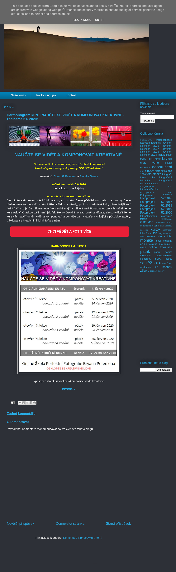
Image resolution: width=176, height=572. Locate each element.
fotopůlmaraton (148, 216)
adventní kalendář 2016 (156, 144)
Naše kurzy (18, 95)
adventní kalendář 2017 (156, 147)
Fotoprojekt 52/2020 (156, 212)
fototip (143, 218)
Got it (99, 20)
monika (146, 240)
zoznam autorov (157, 271)
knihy (169, 222)
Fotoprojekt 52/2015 (156, 195)
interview (160, 222)
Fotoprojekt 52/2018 (156, 205)
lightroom (167, 230)
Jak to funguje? (46, 95)
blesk (157, 159)
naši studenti (164, 240)
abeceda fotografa (150, 142)
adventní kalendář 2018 (156, 150)
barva (162, 154)
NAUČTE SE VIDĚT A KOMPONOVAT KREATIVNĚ (68, 154)
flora (157, 170)
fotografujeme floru (156, 186)
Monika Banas (89, 176)
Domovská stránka (70, 523)
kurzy (155, 229)
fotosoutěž (166, 216)
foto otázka (153, 174)
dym (142, 171)
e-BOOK (149, 170)
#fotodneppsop (163, 139)
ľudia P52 (151, 233)
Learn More (82, 20)
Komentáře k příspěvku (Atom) (82, 537)
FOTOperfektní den (156, 192)
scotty (169, 258)
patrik (145, 251)
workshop (145, 267)
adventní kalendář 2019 (156, 153)
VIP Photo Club (163, 263)
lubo (142, 233)
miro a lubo (164, 236)
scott (158, 258)
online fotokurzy (160, 247)
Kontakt (71, 95)
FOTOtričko (166, 219)
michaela (150, 236)
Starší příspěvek (118, 523)
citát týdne (149, 162)
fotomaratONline (149, 189)
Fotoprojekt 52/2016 (156, 198)
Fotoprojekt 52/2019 (156, 209)
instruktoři (146, 222)
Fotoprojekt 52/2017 (156, 201)
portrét (157, 252)
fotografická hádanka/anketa (156, 182)
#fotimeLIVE (146, 140)
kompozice (145, 225)
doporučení (162, 167)
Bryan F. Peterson (65, 176)
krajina (155, 225)
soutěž (146, 263)
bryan (167, 158)
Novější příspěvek (20, 523)
